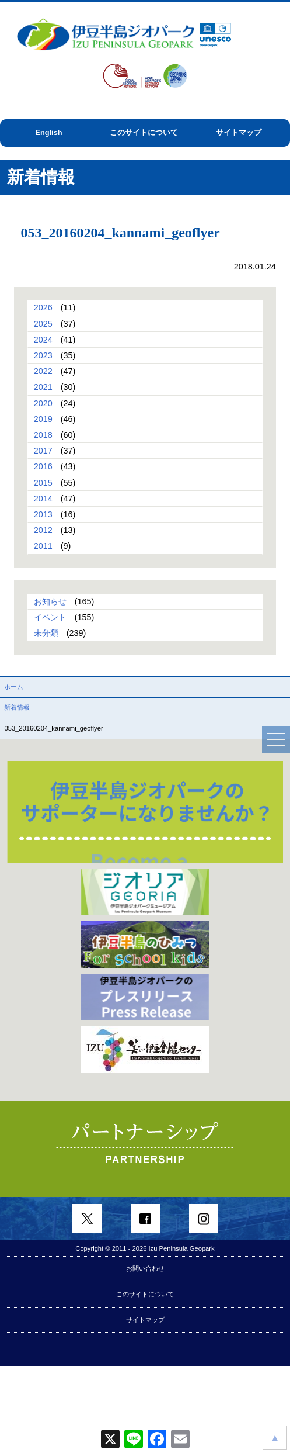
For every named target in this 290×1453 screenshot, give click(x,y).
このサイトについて (144, 132)
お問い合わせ (145, 1268)
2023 (43, 355)
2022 (43, 371)
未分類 (46, 633)
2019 (43, 419)
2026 (43, 307)
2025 (43, 323)
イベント (50, 617)
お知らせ (50, 601)
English (48, 132)
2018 (43, 435)
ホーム (13, 686)
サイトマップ (238, 132)
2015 (43, 482)
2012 (43, 530)
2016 (43, 466)
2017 (43, 450)
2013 (43, 514)
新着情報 (17, 707)
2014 (43, 498)
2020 (43, 403)
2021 (43, 387)
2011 (43, 546)
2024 (43, 339)
